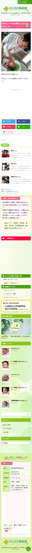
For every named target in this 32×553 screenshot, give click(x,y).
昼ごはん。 (9, 189)
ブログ (4, 140)
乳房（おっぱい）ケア (10, 279)
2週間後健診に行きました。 (19, 400)
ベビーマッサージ (9, 290)
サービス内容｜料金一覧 (13, 276)
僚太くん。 (14, 150)
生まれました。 (16, 348)
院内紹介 (12, 457)
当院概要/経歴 (19, 457)
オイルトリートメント (10, 297)
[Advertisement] (16, 102)
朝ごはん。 (14, 163)
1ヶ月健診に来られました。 (19, 361)
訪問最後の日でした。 (12, 191)
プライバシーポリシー (22, 458)
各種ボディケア (10, 287)
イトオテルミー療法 (10, 294)
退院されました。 (16, 176)
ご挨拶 (5, 457)
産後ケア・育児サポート (11, 283)
